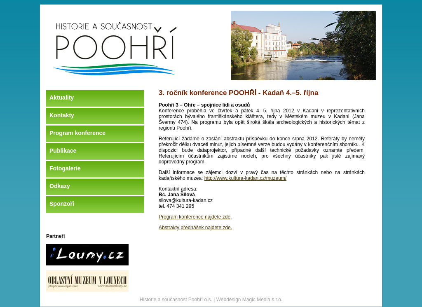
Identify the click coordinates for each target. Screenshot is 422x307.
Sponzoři (61, 203)
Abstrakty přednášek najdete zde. (195, 227)
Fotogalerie (64, 168)
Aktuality (61, 97)
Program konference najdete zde (194, 217)
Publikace (62, 150)
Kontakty (61, 115)
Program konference (77, 133)
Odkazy (59, 186)
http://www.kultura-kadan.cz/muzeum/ (245, 178)
